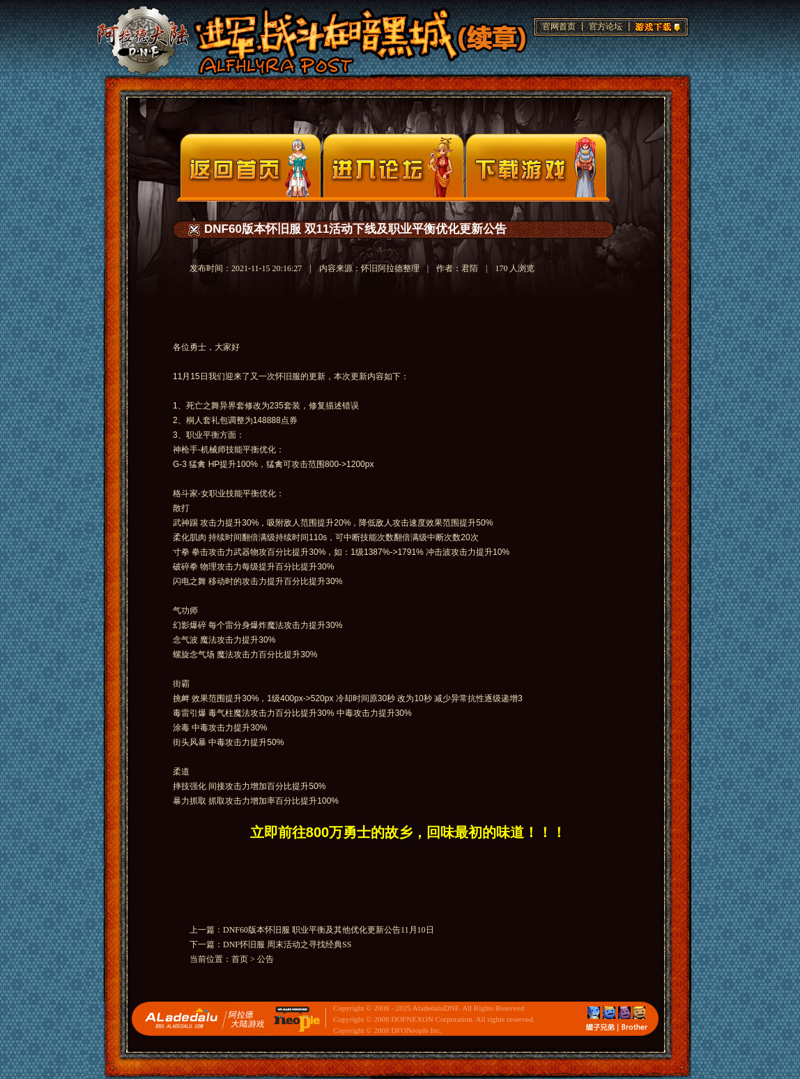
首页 (239, 959)
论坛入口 (393, 165)
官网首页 (559, 26)
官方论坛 (605, 26)
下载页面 (536, 165)
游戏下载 (655, 25)
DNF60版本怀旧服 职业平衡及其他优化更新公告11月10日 (328, 930)
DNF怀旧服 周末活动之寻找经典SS (287, 944)
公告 (265, 959)
